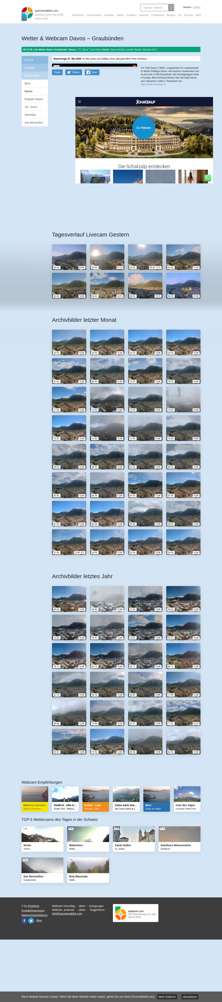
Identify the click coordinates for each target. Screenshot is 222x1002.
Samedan (30, 114)
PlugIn (57, 133)
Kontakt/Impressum (33, 971)
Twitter (31, 981)
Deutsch (187, 7)
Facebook (24, 981)
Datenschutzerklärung (34, 975)
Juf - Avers (31, 106)
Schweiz (109, 15)
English (196, 7)
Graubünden (32, 75)
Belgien (171, 15)
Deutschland (94, 15)
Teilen (94, 133)
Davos (29, 91)
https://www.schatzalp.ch (153, 125)
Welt (198, 15)
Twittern (76, 133)
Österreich (78, 15)
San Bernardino (34, 122)
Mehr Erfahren (167, 996)
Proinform (33, 966)
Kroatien (131, 15)
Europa (188, 15)
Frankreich (158, 15)
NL (180, 15)
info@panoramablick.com (67, 974)
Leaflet (144, 101)
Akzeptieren (190, 996)
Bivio (27, 83)
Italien (120, 15)
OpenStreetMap (156, 101)
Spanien (144, 15)
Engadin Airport (34, 99)
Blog (39, 981)
